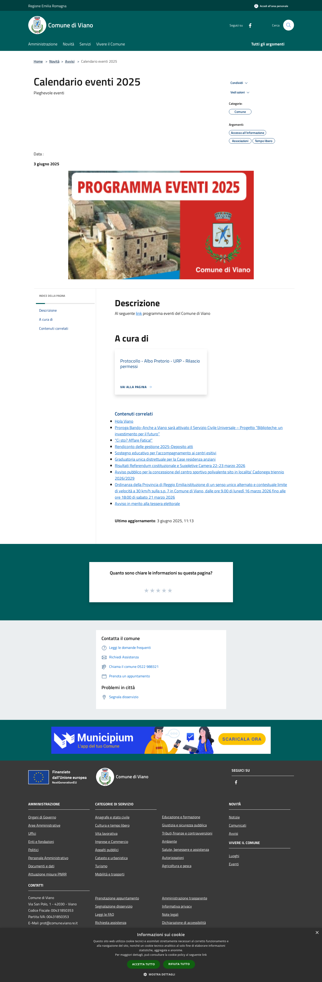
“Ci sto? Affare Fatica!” (134, 440)
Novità (54, 61)
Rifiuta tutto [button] (179, 964)
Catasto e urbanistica (111, 858)
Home (38, 61)
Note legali (170, 914)
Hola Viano (124, 421)
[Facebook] (248, 25)
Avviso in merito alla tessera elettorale (147, 503)
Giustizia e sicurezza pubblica (184, 825)
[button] (161, 974)
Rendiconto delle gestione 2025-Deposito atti (154, 447)
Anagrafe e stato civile (112, 817)
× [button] (317, 933)
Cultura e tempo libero (112, 825)
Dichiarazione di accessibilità (184, 922)
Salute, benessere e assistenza (185, 849)
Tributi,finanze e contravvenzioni (187, 833)
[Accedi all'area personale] (271, 6)
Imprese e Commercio (111, 841)
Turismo (101, 866)
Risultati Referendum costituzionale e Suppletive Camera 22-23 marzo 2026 (180, 466)
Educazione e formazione (181, 817)
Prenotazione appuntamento (117, 898)
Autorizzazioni (173, 857)
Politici (33, 849)
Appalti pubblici (107, 849)
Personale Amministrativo (48, 858)
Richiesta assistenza (110, 922)
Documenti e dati (41, 866)
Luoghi (234, 856)
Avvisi (70, 61)
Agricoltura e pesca (176, 865)
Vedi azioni (240, 92)
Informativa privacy (177, 906)
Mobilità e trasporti (110, 874)
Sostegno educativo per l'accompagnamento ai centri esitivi (165, 453)
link (139, 313)
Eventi (234, 864)
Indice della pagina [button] (52, 296)
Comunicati (237, 825)
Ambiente (169, 841)
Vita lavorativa (106, 833)
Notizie (234, 817)
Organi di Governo (42, 817)
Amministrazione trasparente (184, 898)
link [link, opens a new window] (204, 955)
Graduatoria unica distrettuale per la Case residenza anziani (165, 459)
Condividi (239, 83)
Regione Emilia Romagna (47, 6)
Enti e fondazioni (41, 841)
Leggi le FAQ (104, 914)
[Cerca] (288, 25)
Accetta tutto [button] (143, 964)
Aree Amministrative (44, 825)
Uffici (32, 833)
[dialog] (161, 955)
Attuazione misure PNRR (47, 874)
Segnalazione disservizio (113, 906)
